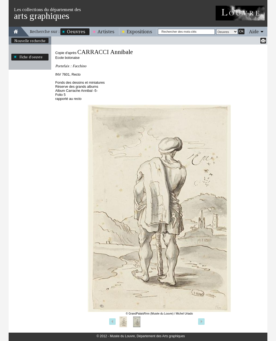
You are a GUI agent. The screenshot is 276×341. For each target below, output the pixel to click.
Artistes (106, 31)
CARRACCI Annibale (105, 52)
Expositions (139, 31)
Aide (254, 31)
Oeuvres (76, 31)
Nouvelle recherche (30, 41)
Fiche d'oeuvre (31, 57)
